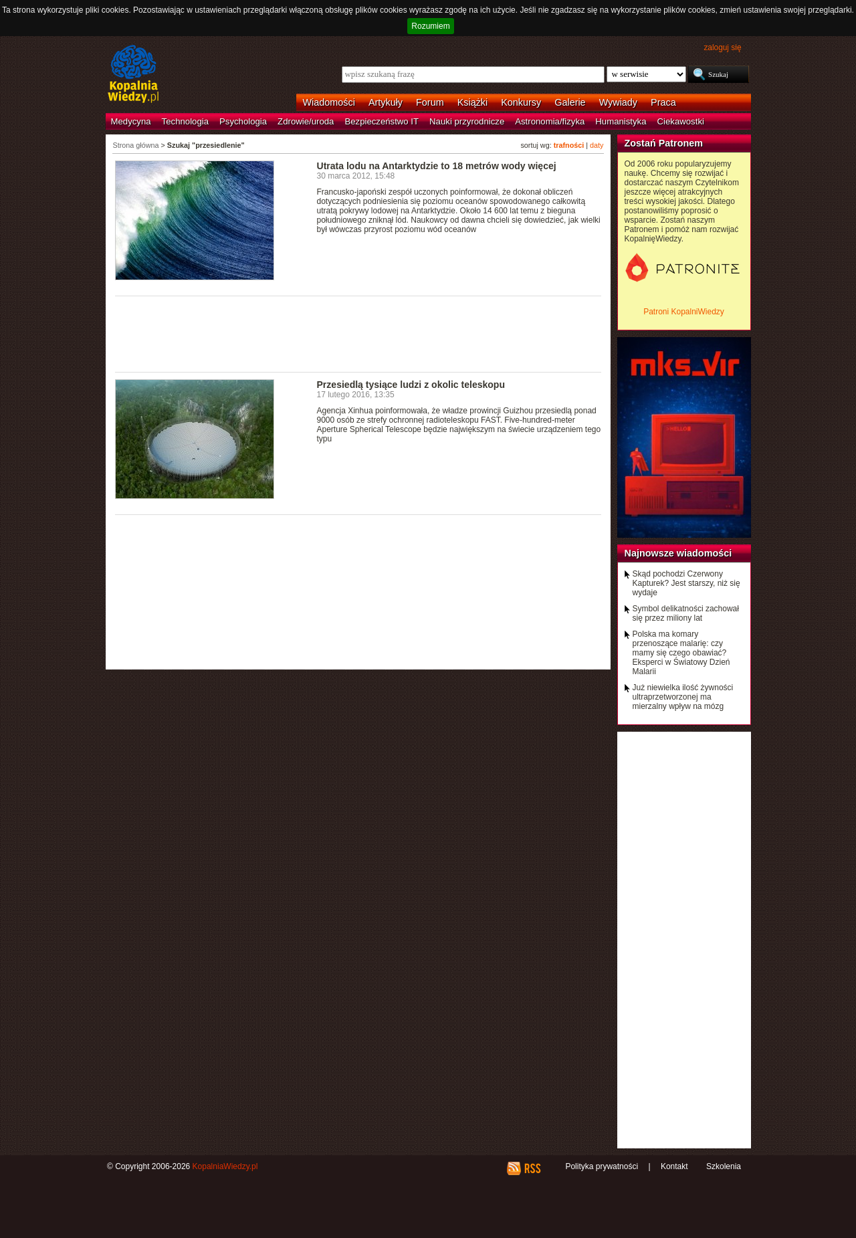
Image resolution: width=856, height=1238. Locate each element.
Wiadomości (329, 102)
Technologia (185, 121)
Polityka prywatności (601, 1166)
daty (596, 145)
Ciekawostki (680, 121)
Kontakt (674, 1166)
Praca (663, 102)
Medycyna (131, 121)
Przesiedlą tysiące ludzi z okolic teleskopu (411, 384)
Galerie (569, 102)
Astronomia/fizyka (549, 121)
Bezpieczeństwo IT (381, 121)
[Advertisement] (358, 333)
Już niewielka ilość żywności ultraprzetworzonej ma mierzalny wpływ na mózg (683, 697)
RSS (532, 1168)
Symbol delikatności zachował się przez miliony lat (686, 613)
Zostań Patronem (664, 143)
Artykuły (385, 102)
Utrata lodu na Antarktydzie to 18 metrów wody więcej (436, 166)
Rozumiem (430, 26)
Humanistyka (620, 121)
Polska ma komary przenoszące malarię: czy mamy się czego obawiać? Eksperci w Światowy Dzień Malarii (681, 652)
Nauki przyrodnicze (466, 121)
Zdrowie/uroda (306, 121)
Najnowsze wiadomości (678, 553)
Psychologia (243, 121)
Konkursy (521, 102)
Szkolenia (723, 1166)
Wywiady (618, 102)
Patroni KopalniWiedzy (683, 311)
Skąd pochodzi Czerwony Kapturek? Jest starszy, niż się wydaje (686, 583)
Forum (430, 102)
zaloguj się (722, 47)
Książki (472, 102)
